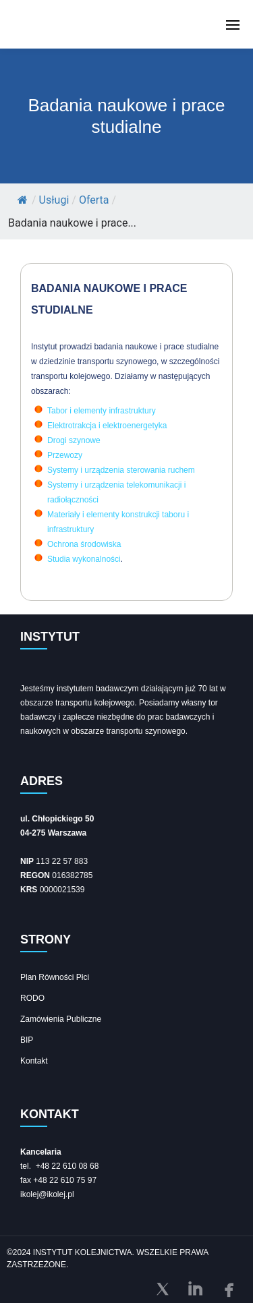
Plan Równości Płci (54, 977)
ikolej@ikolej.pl (47, 1194)
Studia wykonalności (84, 559)
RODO (32, 998)
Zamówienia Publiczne (60, 1019)
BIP (26, 1040)
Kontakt (34, 1061)
